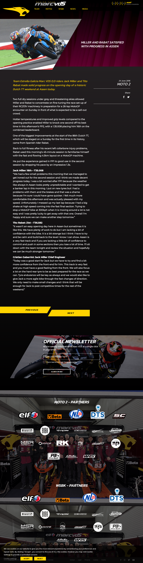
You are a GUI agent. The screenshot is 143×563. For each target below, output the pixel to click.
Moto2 (49, 8)
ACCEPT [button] (26, 558)
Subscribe (57, 371)
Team (36, 8)
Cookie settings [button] (10, 558)
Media (85, 8)
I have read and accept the (61, 362)
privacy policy (72, 362)
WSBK (61, 8)
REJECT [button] (40, 558)
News (73, 8)
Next (70, 313)
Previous (31, 310)
